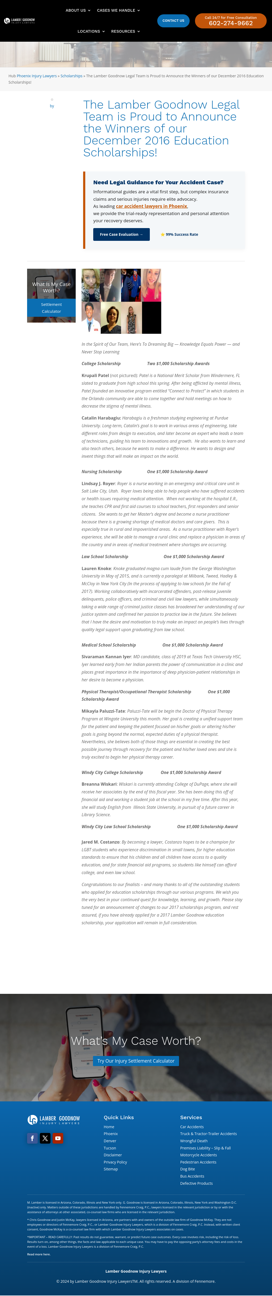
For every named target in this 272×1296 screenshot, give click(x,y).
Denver (110, 1141)
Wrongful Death (194, 1141)
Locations (89, 31)
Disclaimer (113, 1155)
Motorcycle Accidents (198, 1155)
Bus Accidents (192, 1176)
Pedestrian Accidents (198, 1162)
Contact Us (173, 21)
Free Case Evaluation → (121, 234)
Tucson (110, 1148)
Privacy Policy (115, 1162)
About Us (76, 10)
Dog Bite (187, 1169)
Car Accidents (192, 1127)
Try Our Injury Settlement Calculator (136, 1061)
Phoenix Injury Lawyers (37, 75)
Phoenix (111, 1134)
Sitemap (111, 1169)
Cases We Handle (116, 10)
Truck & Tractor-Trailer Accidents (208, 1134)
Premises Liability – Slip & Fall (205, 1148)
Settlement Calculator (51, 304)
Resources (123, 31)
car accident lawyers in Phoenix (151, 206)
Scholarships (71, 75)
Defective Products (196, 1183)
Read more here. (38, 1254)
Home (109, 1127)
